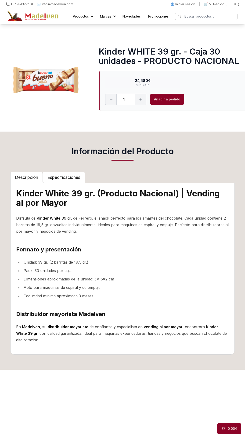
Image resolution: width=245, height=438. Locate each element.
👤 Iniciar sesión (182, 4)
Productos (81, 16)
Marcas (105, 16)
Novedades (131, 16)
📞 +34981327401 (19, 4)
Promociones (158, 16)
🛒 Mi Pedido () (221, 4)
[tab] (26, 177)
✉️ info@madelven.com (55, 4)
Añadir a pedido (167, 99)
